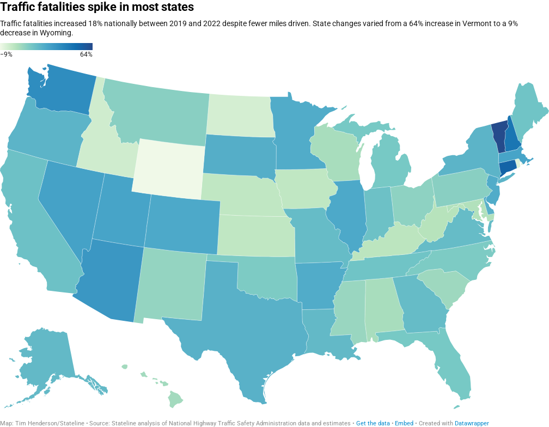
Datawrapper (472, 423)
